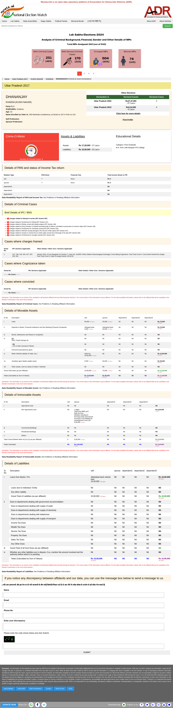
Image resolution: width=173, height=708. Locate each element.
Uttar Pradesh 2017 (20, 79)
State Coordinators (35, 689)
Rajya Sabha (46, 21)
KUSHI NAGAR (37, 79)
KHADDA (49, 79)
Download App (114, 705)
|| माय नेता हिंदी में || (94, 21)
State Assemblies (30, 21)
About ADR (151, 21)
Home (4, 21)
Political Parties (61, 21)
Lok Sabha (15, 21)
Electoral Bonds (77, 21)
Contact (48, 689)
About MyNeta (165, 21)
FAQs (70, 689)
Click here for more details (128, 113)
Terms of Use (60, 689)
